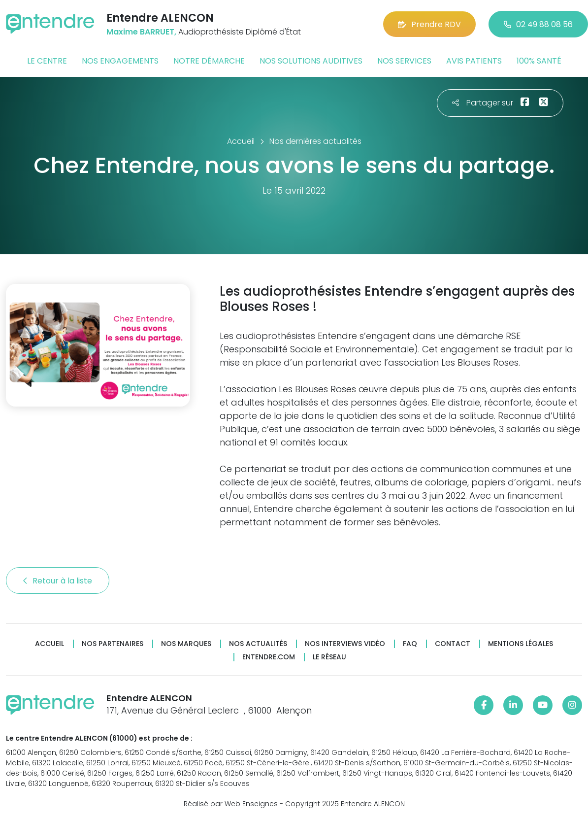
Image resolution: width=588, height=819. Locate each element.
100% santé (539, 61)
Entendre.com (268, 657)
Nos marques (186, 644)
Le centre (47, 61)
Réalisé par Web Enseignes (231, 804)
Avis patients (474, 61)
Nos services (404, 61)
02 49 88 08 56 (538, 24)
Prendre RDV (429, 24)
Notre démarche (209, 61)
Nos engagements (120, 61)
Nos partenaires (112, 644)
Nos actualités (258, 644)
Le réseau (329, 657)
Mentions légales (520, 644)
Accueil (49, 644)
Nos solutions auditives (311, 61)
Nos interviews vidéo (345, 644)
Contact (452, 644)
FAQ (410, 644)
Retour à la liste (57, 580)
